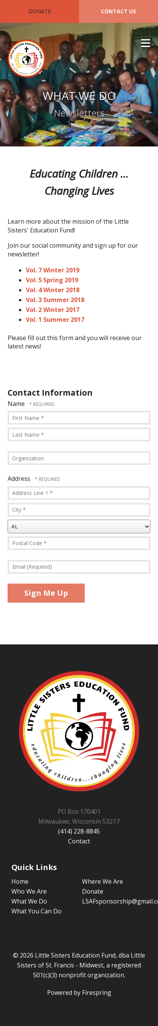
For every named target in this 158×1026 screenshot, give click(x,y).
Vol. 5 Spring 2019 (52, 280)
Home (19, 881)
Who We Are (29, 891)
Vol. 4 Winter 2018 (52, 290)
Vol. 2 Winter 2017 (52, 309)
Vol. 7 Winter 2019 (52, 270)
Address (20, 478)
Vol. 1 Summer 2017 (55, 319)
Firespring (96, 992)
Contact (79, 841)
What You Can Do (36, 911)
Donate (39, 11)
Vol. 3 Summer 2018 (55, 300)
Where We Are (102, 881)
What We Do (29, 901)
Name (17, 403)
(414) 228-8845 (79, 831)
